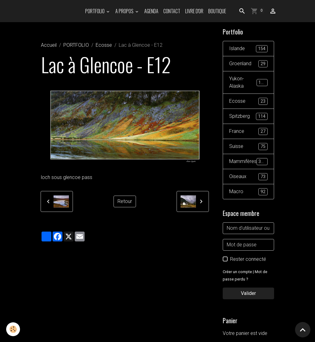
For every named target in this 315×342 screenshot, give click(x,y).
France (248, 131)
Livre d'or (194, 11)
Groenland (248, 63)
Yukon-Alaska (248, 82)
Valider (248, 293)
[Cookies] (13, 329)
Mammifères (248, 161)
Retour (125, 201)
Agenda (151, 11)
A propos (124, 11)
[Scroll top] (302, 329)
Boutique (217, 11)
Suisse (248, 146)
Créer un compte (237, 271)
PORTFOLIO (95, 11)
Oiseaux (248, 176)
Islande (248, 48)
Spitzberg (248, 116)
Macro (248, 191)
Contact (171, 11)
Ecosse (104, 45)
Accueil (49, 45)
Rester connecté (248, 259)
